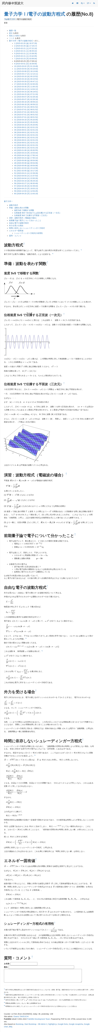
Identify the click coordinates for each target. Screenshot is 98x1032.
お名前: (7, 964)
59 (26, 191)
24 (26, 102)
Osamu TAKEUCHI (21, 1017)
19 (26, 89)
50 (26, 168)
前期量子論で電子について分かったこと (25, 220)
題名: (6, 967)
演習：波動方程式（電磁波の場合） (23, 218)
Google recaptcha (76, 1024)
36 (26, 132)
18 (26, 87)
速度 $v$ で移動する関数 (24, 210)
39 (26, 140)
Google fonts (63, 1024)
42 (26, 148)
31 (26, 120)
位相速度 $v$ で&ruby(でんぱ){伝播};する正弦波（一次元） (37, 213)
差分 (11, 33)
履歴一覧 (12, 31)
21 (26, 94)
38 (26, 138)
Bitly (10, 1027)
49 (26, 166)
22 (26, 97)
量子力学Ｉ (8, 201)
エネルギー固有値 (16, 231)
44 (26, 153)
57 (26, 186)
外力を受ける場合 (16, 226)
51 (26, 171)
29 (26, 115)
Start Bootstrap (30, 1024)
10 (26, 66)
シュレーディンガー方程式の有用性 (28, 233)
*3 (25, 638)
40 (26, 143)
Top (5, 19)
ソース (11, 38)
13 (26, 74)
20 (26, 92)
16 (26, 81)
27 (26, 109)
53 (26, 176)
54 (26, 178)
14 (26, 76)
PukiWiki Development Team (38, 1019)
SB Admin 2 (42, 1024)
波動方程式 (13, 205)
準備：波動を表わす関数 (19, 208)
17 (26, 84)
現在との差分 (14, 36)
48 (26, 163)
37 (26, 135)
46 (26, 158)
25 (26, 104)
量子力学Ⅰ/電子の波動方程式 (34, 14)
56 (26, 183)
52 (26, 173)
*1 (81, 250)
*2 (52, 253)
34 (26, 127)
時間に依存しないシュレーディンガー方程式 (27, 228)
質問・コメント (15, 236)
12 (26, 71)
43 (26, 150)
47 (26, 160)
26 (26, 107)
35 (26, 130)
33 (26, 125)
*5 (34, 755)
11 (26, 69)
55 (26, 181)
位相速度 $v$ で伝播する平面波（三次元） (31, 215)
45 (26, 155)
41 (26, 145)
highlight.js (52, 1024)
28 (26, 112)
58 (26, 188)
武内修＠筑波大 (12, 3)
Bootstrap (19, 1024)
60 (26, 194)
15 (26, 79)
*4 (41, 650)
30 (26, 117)
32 (26, 122)
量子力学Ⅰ (12, 19)
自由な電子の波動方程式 (19, 223)
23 (26, 99)
